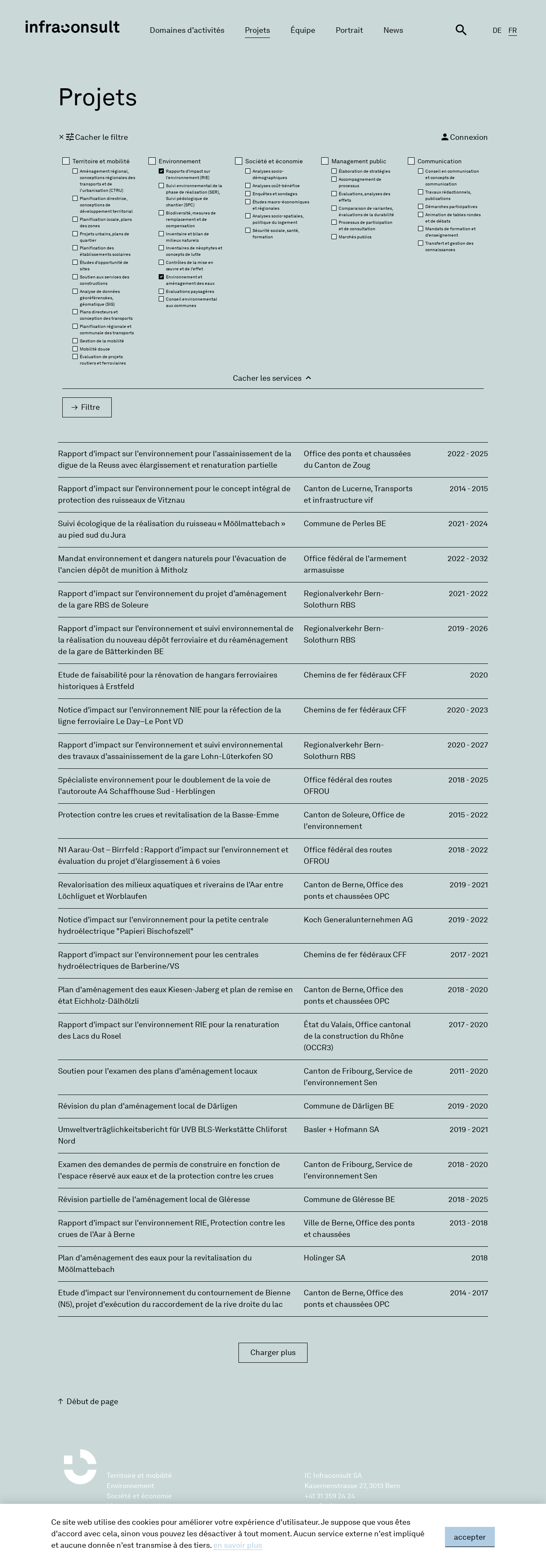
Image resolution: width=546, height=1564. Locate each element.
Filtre (90, 407)
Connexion (464, 137)
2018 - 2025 (468, 780)
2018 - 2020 (468, 989)
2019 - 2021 (469, 884)
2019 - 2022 (468, 919)
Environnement (130, 1486)
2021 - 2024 (468, 523)
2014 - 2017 (469, 1293)
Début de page (92, 1401)
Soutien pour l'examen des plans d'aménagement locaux (157, 1071)
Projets (257, 30)
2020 (479, 675)
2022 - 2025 (467, 453)
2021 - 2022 (468, 593)
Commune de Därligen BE (349, 1106)
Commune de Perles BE (345, 523)
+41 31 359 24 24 (330, 1496)
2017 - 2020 (468, 1024)
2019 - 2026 (468, 628)
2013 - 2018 (469, 1223)
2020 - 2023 (467, 710)
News (393, 30)
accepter (470, 1537)
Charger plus (273, 1352)
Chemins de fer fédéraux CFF (355, 675)
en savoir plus (237, 1545)
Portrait (349, 30)
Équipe (302, 30)
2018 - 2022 (468, 849)
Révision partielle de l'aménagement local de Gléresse (154, 1199)
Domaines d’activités (187, 30)
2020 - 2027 (467, 745)
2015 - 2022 (468, 815)
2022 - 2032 (467, 558)
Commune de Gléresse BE (349, 1199)
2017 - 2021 (469, 954)
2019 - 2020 (468, 1106)
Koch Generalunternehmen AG (358, 919)
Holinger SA (325, 1258)
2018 (479, 1258)
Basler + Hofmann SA (341, 1129)
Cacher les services (273, 378)
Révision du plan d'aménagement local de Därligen (148, 1106)
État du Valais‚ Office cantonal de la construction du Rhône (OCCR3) (357, 1036)
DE (497, 30)
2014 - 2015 (469, 488)
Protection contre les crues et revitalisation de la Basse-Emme (168, 815)
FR (512, 30)
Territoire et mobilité (139, 1475)
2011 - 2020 (469, 1071)
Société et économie (139, 1496)
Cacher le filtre (93, 137)
